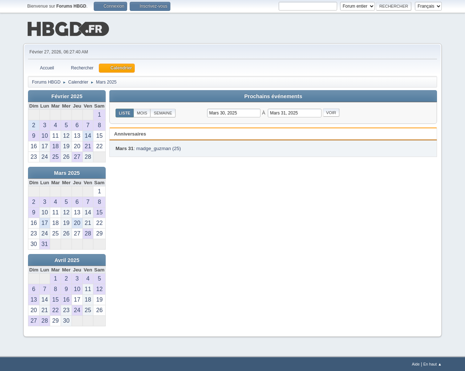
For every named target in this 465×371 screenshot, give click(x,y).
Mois (142, 112)
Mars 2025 (67, 172)
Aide (416, 363)
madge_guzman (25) (158, 147)
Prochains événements (273, 95)
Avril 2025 (67, 259)
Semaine (163, 112)
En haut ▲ (432, 363)
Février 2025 (66, 95)
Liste (124, 112)
